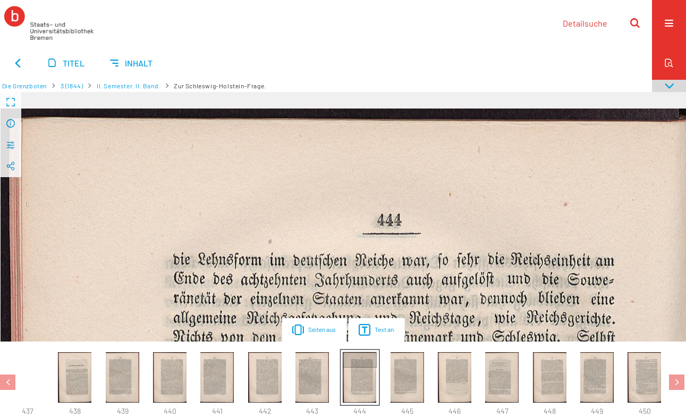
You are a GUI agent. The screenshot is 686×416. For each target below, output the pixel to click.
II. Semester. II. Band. (128, 85)
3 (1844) (72, 85)
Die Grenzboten (24, 85)
